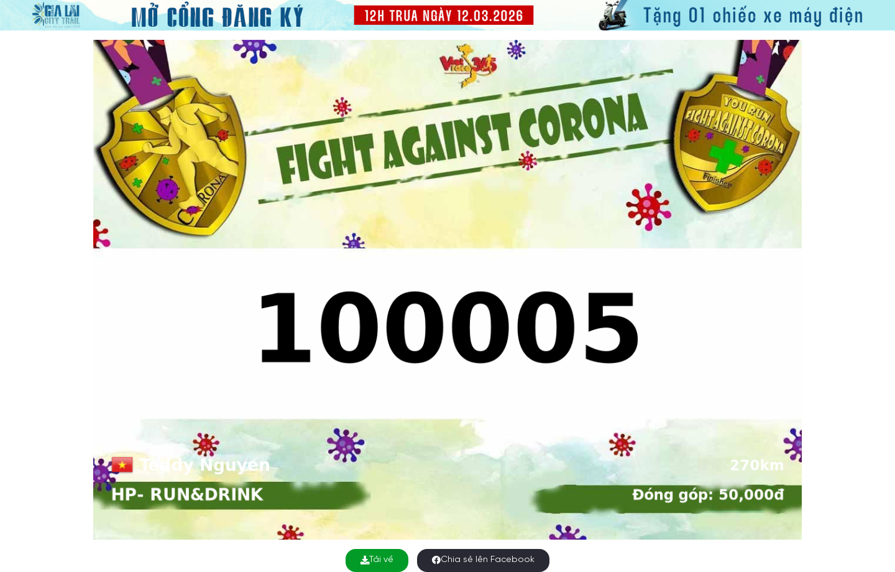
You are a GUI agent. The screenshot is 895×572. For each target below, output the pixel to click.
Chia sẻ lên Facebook (483, 560)
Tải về (376, 560)
